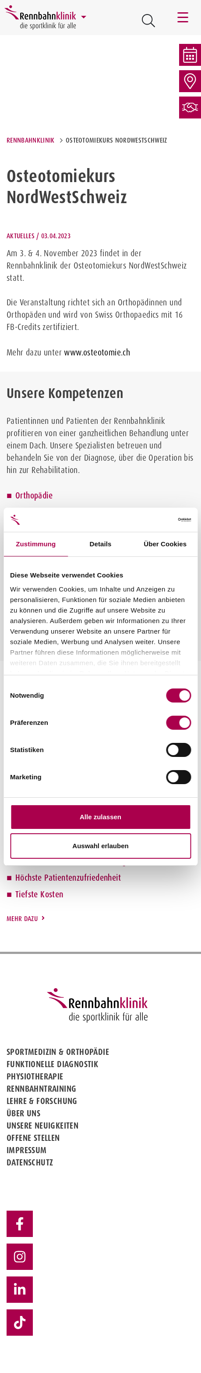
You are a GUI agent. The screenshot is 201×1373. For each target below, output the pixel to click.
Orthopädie (34, 495)
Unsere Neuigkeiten (42, 1125)
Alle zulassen (100, 817)
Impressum (27, 1150)
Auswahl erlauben (100, 846)
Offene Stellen (33, 1138)
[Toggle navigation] (183, 17)
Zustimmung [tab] (36, 544)
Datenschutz (30, 1162)
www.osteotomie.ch (97, 352)
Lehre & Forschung (42, 1101)
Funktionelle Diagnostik (52, 1064)
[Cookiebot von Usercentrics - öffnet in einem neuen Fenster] (152, 520)
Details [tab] (101, 544)
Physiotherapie (35, 1076)
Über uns (23, 1113)
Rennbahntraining (41, 1088)
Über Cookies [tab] (165, 544)
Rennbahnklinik (30, 140)
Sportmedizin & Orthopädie (58, 1052)
